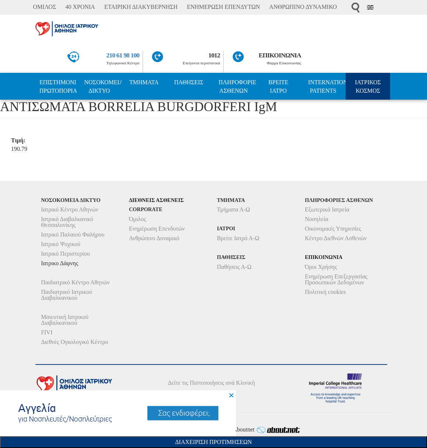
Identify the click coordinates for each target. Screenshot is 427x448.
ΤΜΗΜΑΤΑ (144, 82)
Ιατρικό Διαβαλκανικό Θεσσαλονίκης (67, 222)
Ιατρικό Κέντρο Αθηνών (69, 209)
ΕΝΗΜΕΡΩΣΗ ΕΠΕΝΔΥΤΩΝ (223, 7)
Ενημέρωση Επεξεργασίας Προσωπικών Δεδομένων (336, 279)
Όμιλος (137, 219)
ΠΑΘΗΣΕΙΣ (188, 82)
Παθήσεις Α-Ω (234, 267)
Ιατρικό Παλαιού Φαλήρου (72, 234)
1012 (214, 55)
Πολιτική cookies (325, 292)
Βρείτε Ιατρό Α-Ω (238, 238)
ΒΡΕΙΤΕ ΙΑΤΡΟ (278, 86)
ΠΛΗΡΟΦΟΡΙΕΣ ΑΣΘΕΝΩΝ (237, 86)
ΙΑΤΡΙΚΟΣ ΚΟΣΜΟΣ (368, 86)
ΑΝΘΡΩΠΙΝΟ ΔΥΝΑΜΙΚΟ (303, 7)
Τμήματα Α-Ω (233, 209)
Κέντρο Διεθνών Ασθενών (336, 238)
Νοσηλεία (316, 219)
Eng (370, 7)
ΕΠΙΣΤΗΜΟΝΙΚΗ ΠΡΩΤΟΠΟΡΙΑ (58, 86)
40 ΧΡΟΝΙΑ (80, 7)
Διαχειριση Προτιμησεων (213, 442)
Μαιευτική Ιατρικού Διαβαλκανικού (64, 320)
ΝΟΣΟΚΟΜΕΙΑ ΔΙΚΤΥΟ (103, 86)
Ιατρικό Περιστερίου (65, 253)
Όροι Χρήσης (321, 267)
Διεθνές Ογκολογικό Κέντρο (74, 342)
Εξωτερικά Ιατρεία (327, 209)
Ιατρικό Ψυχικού (60, 244)
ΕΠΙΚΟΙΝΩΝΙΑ (280, 55)
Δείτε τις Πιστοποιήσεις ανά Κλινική (211, 383)
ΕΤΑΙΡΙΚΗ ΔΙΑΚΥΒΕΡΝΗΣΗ (141, 7)
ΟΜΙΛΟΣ (44, 7)
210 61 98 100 (123, 55)
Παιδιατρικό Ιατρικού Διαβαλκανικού (66, 295)
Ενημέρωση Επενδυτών (157, 228)
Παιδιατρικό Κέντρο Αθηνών (75, 282)
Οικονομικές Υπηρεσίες (333, 228)
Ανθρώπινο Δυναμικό (154, 238)
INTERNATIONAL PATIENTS (327, 86)
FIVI (46, 332)
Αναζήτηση (355, 7)
